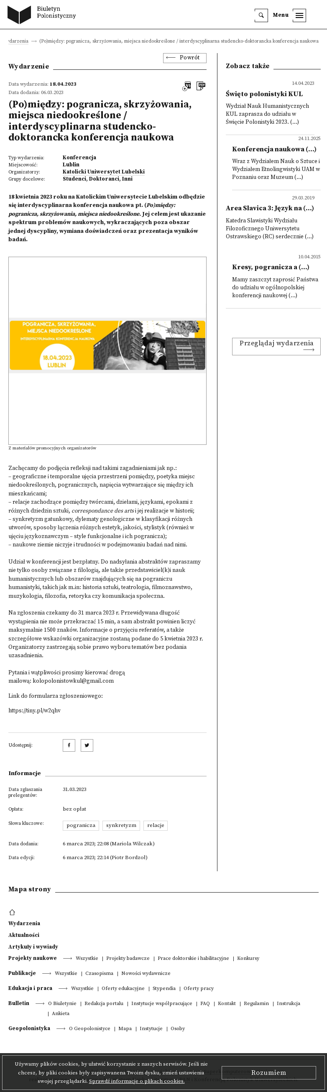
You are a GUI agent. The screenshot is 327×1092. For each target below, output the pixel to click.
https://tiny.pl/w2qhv (34, 710)
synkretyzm (121, 825)
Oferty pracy (199, 989)
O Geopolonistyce (89, 1029)
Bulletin (18, 1003)
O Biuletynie (62, 1004)
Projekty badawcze (128, 959)
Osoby (178, 1029)
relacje (155, 825)
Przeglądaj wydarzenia (277, 343)
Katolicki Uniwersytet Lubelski (104, 171)
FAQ (205, 1004)
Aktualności (23, 935)
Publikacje (22, 973)
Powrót (190, 57)
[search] (261, 15)
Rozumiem (268, 1073)
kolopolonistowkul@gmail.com (73, 681)
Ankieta (60, 1014)
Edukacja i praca (30, 988)
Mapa (125, 1029)
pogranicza (80, 825)
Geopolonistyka (29, 1028)
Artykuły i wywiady (33, 947)
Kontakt (227, 1004)
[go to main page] (43, 16)
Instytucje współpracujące (161, 1004)
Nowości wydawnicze (146, 974)
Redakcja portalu (103, 1004)
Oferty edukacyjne (123, 989)
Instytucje (151, 1029)
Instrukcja (288, 1004)
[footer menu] (13, 912)
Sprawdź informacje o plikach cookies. (137, 1081)
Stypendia (164, 989)
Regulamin (256, 1004)
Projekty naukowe (32, 958)
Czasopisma (99, 974)
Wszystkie (87, 959)
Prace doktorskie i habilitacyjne (193, 959)
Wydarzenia (15, 41)
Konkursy (248, 959)
